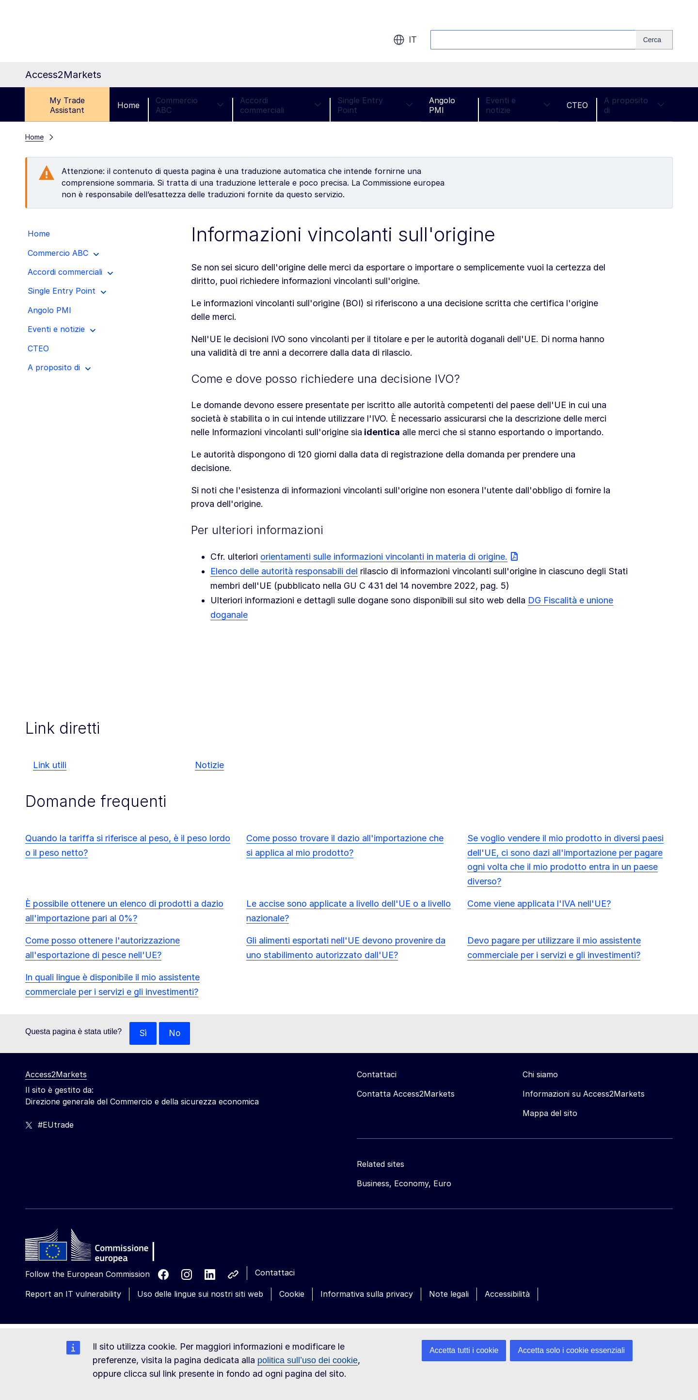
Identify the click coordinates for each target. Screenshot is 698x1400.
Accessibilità (507, 1294)
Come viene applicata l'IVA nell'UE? (539, 903)
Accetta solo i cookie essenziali (571, 1350)
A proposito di (634, 105)
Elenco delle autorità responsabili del (284, 571)
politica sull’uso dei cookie (307, 1360)
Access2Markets (56, 1075)
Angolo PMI (442, 105)
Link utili (49, 765)
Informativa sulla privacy (366, 1294)
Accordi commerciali (281, 105)
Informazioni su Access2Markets (584, 1094)
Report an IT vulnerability (73, 1294)
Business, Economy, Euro (404, 1184)
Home (128, 105)
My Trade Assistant (67, 105)
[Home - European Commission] (95, 1248)
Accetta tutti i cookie (463, 1350)
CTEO (577, 105)
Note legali (449, 1294)
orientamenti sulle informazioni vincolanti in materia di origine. (384, 556)
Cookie (291, 1294)
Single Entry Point (374, 105)
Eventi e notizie (518, 105)
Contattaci (275, 1273)
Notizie (209, 765)
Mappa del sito (550, 1113)
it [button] (405, 40)
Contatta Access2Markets (406, 1094)
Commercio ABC (190, 105)
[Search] (654, 39)
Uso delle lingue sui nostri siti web (200, 1294)
